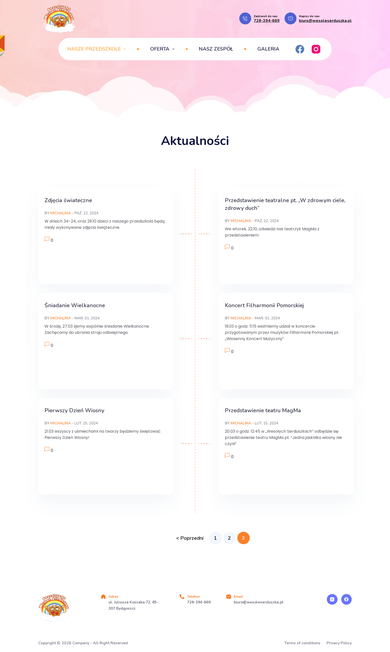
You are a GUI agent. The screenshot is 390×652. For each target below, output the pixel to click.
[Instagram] (316, 49)
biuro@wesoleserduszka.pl (325, 20)
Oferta (163, 49)
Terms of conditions (302, 643)
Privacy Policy (339, 643)
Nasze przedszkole (97, 49)
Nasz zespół (216, 49)
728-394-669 (267, 20)
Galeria (268, 49)
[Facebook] (299, 49)
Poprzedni (191, 538)
